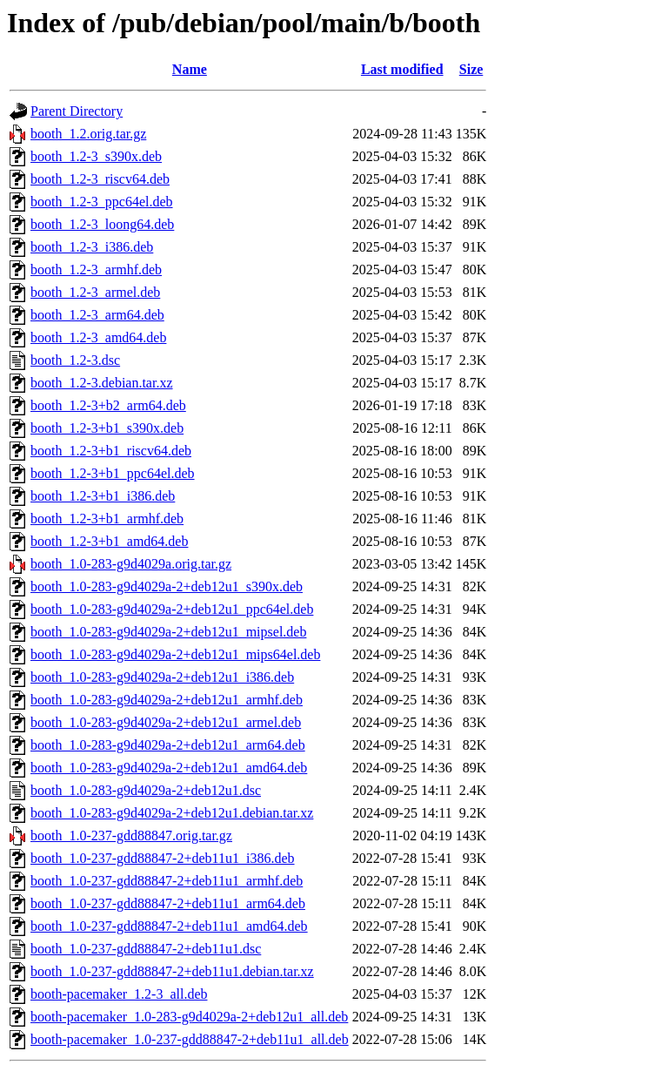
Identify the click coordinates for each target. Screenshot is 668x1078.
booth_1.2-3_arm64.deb (97, 314)
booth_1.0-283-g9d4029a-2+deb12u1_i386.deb (162, 677)
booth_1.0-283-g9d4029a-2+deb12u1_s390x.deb (166, 586)
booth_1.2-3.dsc (75, 360)
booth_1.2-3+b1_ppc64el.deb (112, 473)
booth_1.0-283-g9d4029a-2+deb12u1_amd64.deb (168, 767)
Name (189, 69)
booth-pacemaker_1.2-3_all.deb (118, 994)
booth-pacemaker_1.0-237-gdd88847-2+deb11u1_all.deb (189, 1039)
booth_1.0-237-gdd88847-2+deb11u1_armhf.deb (166, 880)
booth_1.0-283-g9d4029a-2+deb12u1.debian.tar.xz (171, 812)
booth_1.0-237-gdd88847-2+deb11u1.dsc (145, 948)
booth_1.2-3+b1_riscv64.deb (110, 450)
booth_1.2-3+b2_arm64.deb (108, 405)
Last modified (402, 69)
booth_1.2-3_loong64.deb (102, 224)
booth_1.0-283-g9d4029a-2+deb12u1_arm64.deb (167, 745)
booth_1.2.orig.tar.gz (88, 133)
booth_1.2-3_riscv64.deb (100, 179)
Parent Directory (76, 111)
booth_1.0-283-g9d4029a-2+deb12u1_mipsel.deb (168, 631)
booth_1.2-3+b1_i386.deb (102, 495)
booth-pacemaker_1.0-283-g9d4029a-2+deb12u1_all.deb (189, 1016)
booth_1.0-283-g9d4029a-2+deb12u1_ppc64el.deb (171, 609)
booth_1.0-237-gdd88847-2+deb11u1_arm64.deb (167, 903)
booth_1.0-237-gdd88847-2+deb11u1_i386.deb (162, 858)
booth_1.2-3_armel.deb (95, 292)
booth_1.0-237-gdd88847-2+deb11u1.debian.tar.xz (172, 971)
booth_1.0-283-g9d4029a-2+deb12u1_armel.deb (165, 722)
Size (471, 69)
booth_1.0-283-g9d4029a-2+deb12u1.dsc (145, 790)
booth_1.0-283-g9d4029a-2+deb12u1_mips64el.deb (175, 654)
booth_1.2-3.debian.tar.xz (101, 382)
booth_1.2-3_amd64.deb (98, 337)
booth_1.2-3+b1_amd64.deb (109, 541)
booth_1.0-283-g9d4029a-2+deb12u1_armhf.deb (166, 699)
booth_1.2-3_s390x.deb (96, 156)
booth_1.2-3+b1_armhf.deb (107, 518)
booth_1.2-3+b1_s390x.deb (107, 428)
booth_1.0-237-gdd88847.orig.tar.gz (131, 835)
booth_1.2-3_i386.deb (91, 246)
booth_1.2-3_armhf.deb (96, 269)
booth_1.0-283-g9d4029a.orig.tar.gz (130, 563)
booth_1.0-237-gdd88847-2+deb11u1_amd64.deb (169, 926)
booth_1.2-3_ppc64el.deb (101, 201)
